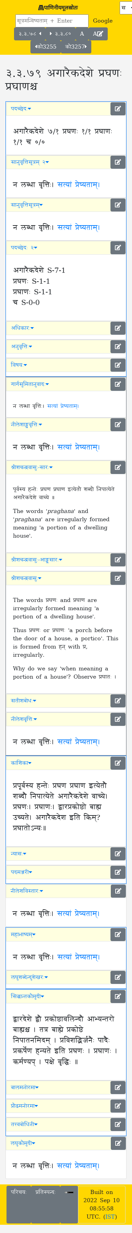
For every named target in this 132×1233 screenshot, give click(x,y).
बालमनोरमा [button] (25, 1087)
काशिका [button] (21, 763)
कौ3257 (76, 47)
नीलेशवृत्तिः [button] (24, 719)
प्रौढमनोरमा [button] (24, 1106)
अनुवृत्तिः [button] (21, 347)
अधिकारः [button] (22, 328)
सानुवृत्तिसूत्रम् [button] (27, 205)
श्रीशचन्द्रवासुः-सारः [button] (32, 467)
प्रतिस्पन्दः (46, 1192)
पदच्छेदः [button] (21, 109)
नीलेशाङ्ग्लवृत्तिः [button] (26, 425)
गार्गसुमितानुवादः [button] (30, 384)
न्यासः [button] (18, 854)
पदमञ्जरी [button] (21, 872)
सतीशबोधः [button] (23, 701)
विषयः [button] (19, 365)
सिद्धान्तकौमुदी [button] (27, 996)
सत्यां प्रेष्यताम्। (78, 185)
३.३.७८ (29, 34)
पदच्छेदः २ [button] (24, 248)
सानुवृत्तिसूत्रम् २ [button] (30, 162)
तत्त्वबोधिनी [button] (24, 1124)
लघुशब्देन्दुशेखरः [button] (29, 977)
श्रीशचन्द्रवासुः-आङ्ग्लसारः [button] (36, 560)
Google (103, 21)
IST (110, 1217)
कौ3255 (45, 47)
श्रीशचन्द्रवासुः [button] (26, 578)
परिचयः (19, 1192)
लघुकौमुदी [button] (23, 1143)
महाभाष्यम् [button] (23, 934)
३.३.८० (60, 34)
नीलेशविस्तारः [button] (27, 891)
